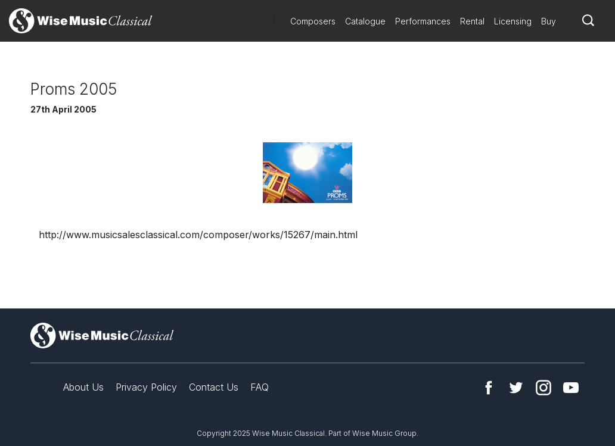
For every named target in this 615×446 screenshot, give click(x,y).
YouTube (571, 387)
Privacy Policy (146, 387)
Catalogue (365, 21)
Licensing (513, 21)
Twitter (516, 387)
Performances (423, 21)
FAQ (259, 387)
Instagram (543, 387)
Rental (472, 21)
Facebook (488, 387)
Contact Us (213, 387)
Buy (548, 21)
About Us (83, 387)
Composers (313, 21)
